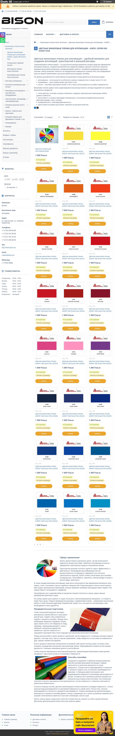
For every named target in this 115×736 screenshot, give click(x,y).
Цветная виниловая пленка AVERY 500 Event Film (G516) (46, 205)
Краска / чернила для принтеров (13, 112)
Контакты (6, 131)
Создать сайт (17, 1)
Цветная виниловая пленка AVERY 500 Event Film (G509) (73, 205)
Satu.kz (67, 731)
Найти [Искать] (94, 22)
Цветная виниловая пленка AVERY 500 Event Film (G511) (73, 257)
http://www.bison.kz (9, 247)
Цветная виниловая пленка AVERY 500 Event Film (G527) (73, 152)
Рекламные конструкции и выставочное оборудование (15, 93)
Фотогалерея (8, 140)
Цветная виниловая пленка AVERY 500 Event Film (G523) (46, 257)
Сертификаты (8, 144)
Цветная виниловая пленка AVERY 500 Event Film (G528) (100, 415)
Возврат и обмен (9, 135)
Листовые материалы (13, 81)
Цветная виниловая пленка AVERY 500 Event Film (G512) (73, 415)
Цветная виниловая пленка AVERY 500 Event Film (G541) (73, 362)
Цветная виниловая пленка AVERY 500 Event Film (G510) (73, 520)
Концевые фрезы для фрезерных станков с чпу (15, 118)
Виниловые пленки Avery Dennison (15, 47)
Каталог (6, 42)
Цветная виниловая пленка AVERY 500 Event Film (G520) (46, 467)
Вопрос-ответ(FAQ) (10, 153)
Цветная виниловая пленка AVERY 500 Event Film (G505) (100, 467)
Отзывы (6, 157)
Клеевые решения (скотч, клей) (15, 106)
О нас (6, 725)
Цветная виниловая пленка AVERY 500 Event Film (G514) (100, 205)
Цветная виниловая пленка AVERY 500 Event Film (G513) (100, 310)
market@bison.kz (8, 255)
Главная (38, 34)
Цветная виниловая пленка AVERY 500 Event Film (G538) (100, 520)
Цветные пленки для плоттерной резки (43, 150)
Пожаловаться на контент (60, 734)
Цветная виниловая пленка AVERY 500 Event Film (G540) (46, 415)
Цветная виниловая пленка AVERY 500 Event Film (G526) (100, 152)
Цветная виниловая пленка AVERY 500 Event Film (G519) (46, 310)
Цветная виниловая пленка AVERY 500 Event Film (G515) (73, 310)
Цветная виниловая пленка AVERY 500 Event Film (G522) (100, 362)
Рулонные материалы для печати (15, 86)
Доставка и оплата (69, 34)
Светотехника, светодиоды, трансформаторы (15, 100)
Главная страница (10, 719)
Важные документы (10, 148)
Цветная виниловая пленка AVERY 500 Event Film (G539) (73, 467)
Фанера (8, 127)
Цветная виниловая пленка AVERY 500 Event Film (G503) (100, 257)
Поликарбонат (10, 123)
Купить (43, 168)
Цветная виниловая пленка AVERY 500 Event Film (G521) (46, 520)
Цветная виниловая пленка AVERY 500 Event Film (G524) (46, 362)
